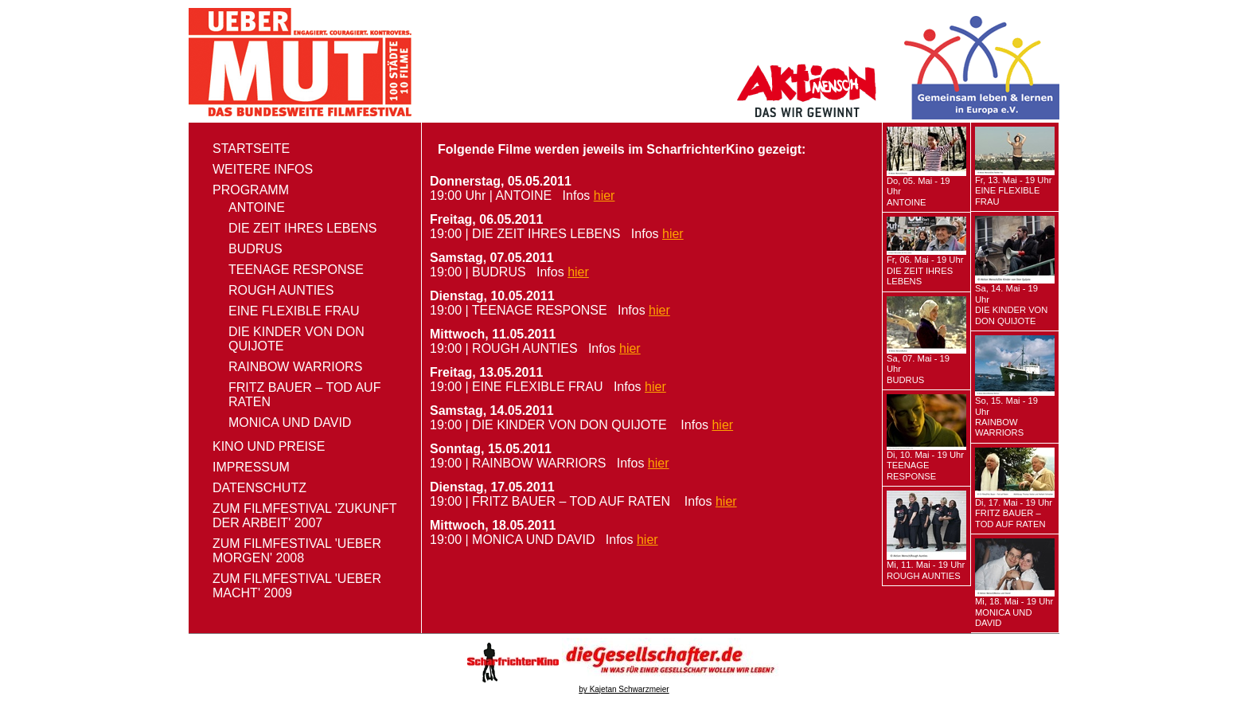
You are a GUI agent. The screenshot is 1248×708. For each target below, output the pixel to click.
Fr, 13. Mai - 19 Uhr (1013, 190)
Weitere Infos (263, 169)
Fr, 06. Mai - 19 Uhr (925, 270)
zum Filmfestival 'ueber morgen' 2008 (297, 551)
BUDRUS (255, 249)
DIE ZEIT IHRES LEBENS (302, 228)
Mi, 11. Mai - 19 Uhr (926, 570)
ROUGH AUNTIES (280, 290)
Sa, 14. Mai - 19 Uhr (1011, 304)
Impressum (251, 467)
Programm (251, 190)
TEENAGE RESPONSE (296, 269)
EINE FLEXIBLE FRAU (294, 311)
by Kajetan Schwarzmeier (624, 689)
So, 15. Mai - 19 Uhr (1006, 416)
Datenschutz (259, 488)
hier (604, 195)
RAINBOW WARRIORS (295, 367)
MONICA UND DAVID (289, 422)
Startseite (251, 148)
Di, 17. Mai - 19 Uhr (1013, 513)
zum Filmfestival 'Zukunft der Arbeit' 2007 (304, 516)
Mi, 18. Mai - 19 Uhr (1014, 612)
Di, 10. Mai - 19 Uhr (925, 465)
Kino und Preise (269, 446)
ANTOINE (256, 207)
